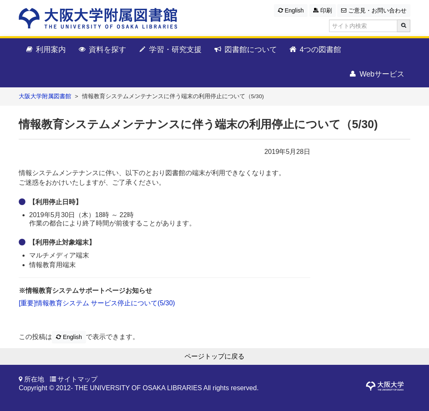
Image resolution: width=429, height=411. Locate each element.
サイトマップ (77, 379)
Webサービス (376, 74)
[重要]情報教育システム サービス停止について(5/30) (97, 303)
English (291, 10)
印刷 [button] (322, 10)
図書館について (245, 49)
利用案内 (45, 49)
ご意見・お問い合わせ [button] (374, 10)
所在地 (34, 379)
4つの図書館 (315, 49)
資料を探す (101, 49)
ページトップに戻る (214, 356)
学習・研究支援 (170, 49)
